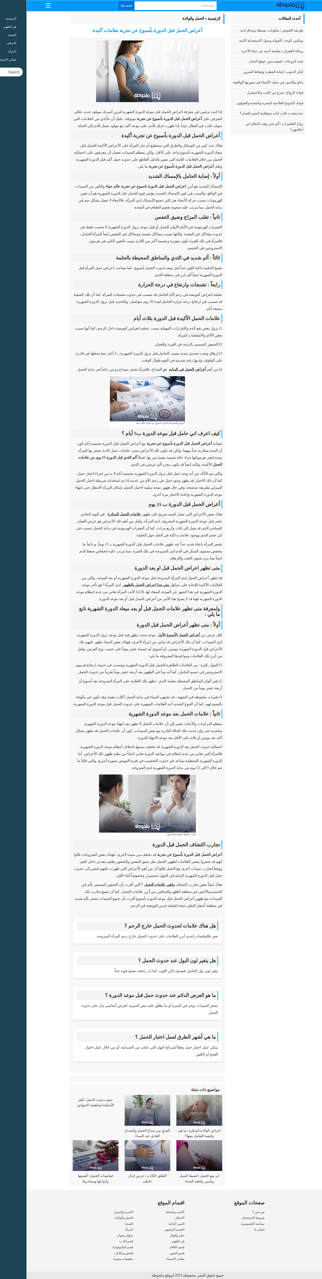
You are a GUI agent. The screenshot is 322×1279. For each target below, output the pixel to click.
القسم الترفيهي (148, 1229)
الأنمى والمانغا (149, 1212)
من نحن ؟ (232, 1212)
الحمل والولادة (167, 18)
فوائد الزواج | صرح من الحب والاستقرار (248, 92)
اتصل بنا (233, 1229)
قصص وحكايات (97, 1253)
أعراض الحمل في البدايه (160, 369)
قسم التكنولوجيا (96, 1247)
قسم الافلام (150, 1247)
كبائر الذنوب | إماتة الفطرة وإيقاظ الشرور (247, 72)
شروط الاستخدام (227, 1217)
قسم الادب (100, 1241)
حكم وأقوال (150, 1235)
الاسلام (153, 1217)
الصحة (102, 1223)
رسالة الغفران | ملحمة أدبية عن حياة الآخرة (246, 51)
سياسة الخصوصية (226, 1223)
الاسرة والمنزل (97, 1212)
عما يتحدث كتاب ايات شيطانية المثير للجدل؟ (245, 113)
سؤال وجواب (98, 1235)
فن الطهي (151, 1241)
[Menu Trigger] (21, 5)
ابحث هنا (100, 5)
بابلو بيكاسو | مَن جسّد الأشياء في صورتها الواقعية (241, 82)
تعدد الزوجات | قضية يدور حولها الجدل (249, 61)
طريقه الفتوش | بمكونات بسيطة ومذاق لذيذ (245, 30)
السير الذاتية (150, 1223)
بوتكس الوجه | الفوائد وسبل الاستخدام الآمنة (245, 41)
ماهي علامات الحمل (133, 885)
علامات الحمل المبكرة (98, 514)
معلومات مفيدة (97, 1259)
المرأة (103, 1229)
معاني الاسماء (149, 1259)
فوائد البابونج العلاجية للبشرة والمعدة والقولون (243, 103)
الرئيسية (187, 18)
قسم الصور (150, 1253)
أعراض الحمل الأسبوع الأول (152, 635)
